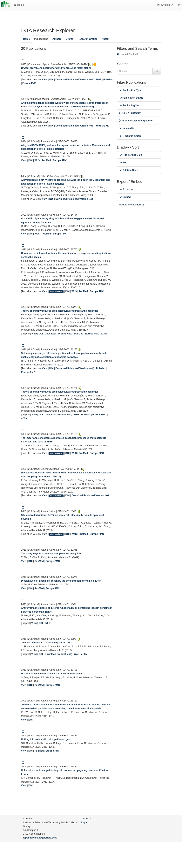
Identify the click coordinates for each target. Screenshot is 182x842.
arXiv (106, 125)
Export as (126, 189)
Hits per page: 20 (130, 155)
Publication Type (130, 90)
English (165, 5)
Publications (41, 39)
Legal (84, 822)
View (44, 79)
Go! (157, 71)
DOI (51, 79)
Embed (125, 197)
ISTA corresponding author (136, 120)
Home (19, 5)
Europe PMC (29, 83)
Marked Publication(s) (131, 204)
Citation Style (128, 170)
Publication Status (131, 97)
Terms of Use (88, 818)
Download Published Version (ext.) (74, 79)
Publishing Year (129, 105)
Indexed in (126, 128)
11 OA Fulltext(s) (130, 113)
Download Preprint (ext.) (58, 333)
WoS (98, 79)
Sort (123, 162)
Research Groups (88, 39)
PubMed (107, 79)
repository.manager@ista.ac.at (40, 837)
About (106, 39)
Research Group (130, 135)
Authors (57, 39)
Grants (69, 39)
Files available (56, 292)
